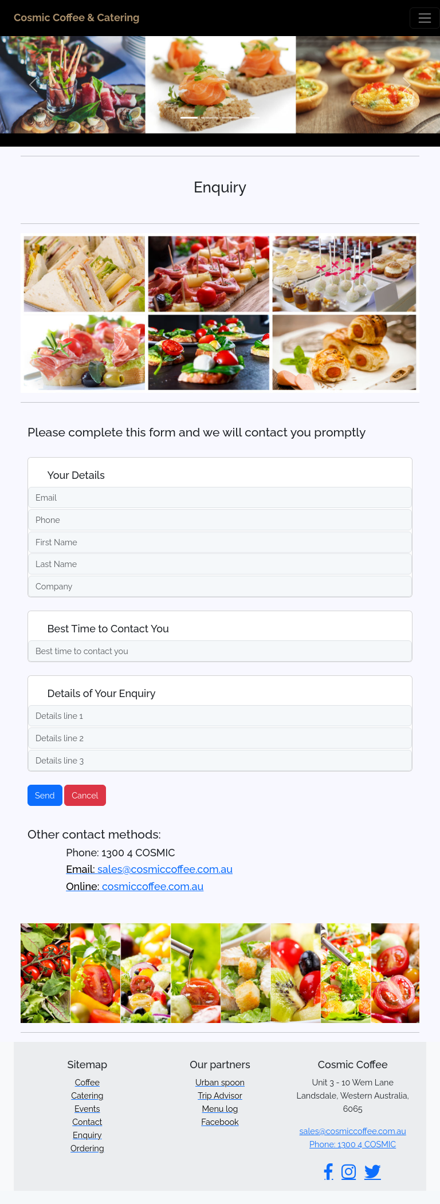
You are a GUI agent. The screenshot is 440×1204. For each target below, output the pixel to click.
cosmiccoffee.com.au (134, 886)
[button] (33, 84)
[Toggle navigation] (425, 18)
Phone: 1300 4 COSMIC (352, 1144)
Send (45, 795)
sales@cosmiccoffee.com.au (149, 869)
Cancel (85, 795)
